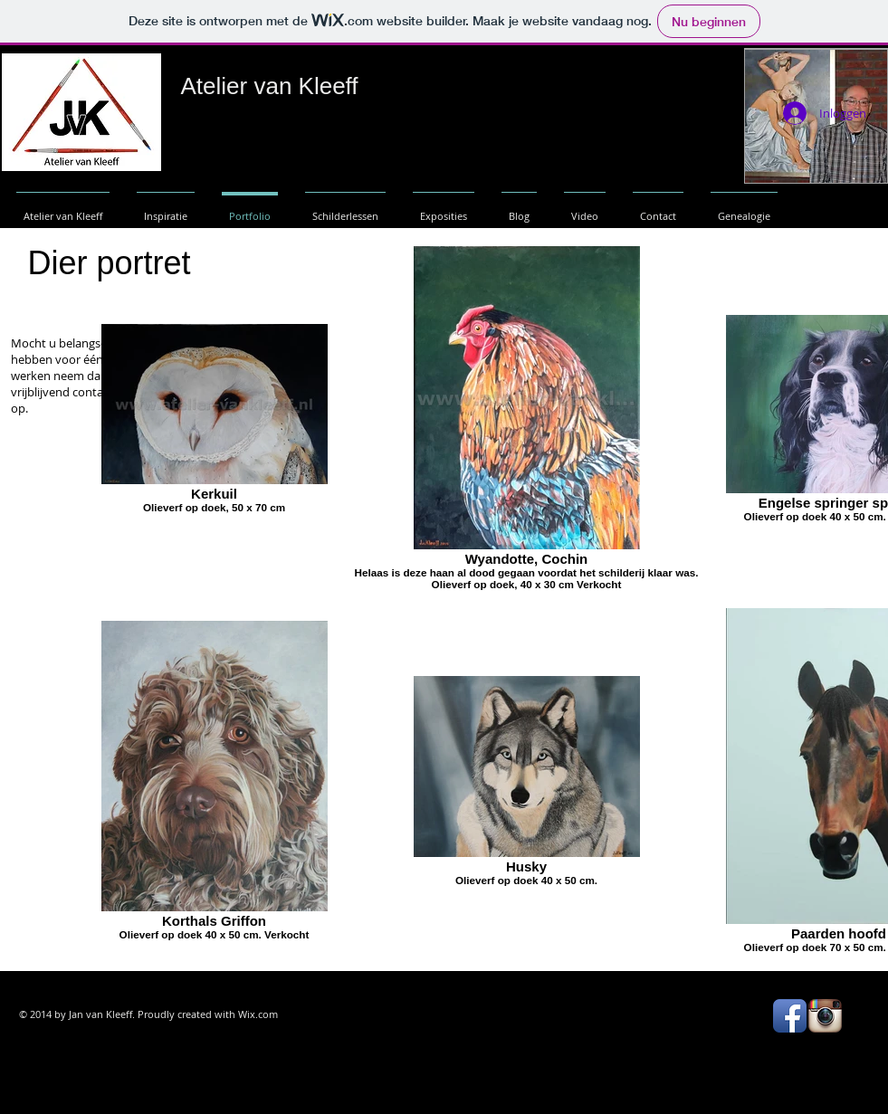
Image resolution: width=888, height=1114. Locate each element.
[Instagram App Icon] (825, 1016)
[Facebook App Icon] (790, 1016)
